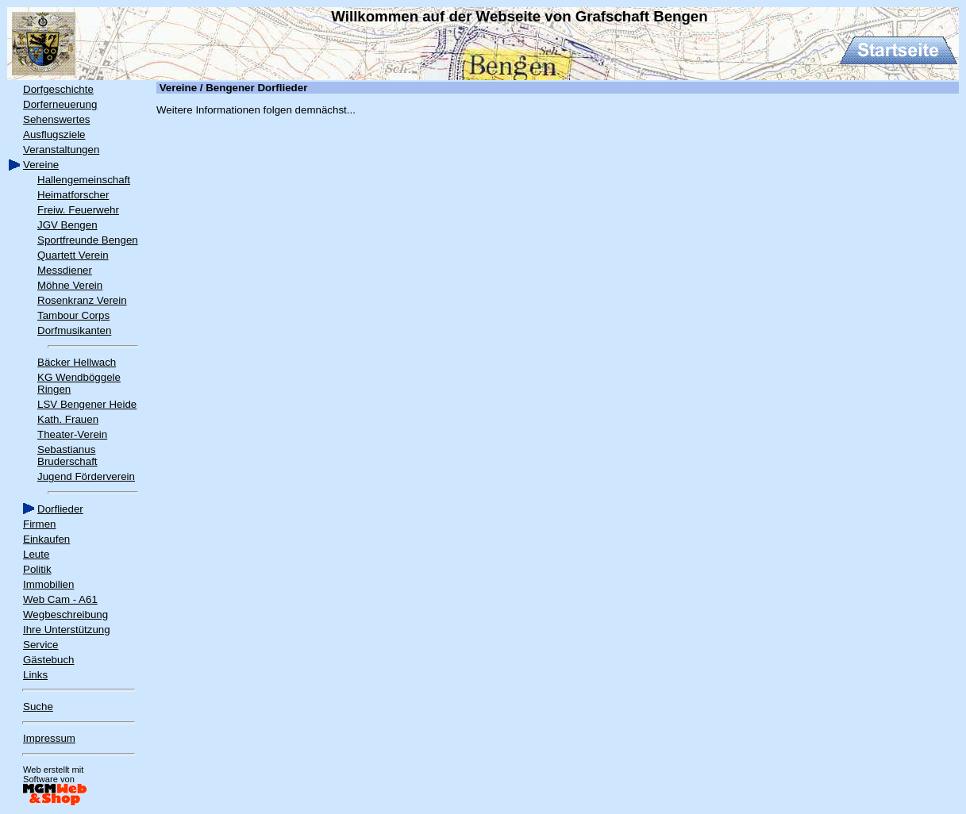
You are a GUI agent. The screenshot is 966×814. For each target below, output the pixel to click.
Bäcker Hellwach (76, 362)
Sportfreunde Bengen (87, 240)
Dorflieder (60, 509)
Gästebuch (48, 660)
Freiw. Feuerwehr (78, 210)
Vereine (41, 165)
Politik (37, 569)
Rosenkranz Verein (82, 300)
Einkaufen (46, 539)
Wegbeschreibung (65, 614)
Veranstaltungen (61, 150)
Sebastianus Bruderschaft (67, 455)
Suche (38, 706)
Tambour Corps (73, 315)
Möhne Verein (69, 285)
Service (40, 645)
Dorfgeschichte (58, 89)
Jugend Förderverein (86, 476)
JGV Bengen (67, 225)
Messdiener (64, 270)
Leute (36, 554)
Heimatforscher (73, 195)
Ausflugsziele (54, 134)
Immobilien (48, 584)
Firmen (39, 524)
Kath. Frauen (67, 419)
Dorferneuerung (60, 104)
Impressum (49, 738)
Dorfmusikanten (74, 330)
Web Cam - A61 (60, 599)
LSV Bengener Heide (87, 404)
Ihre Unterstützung (66, 629)
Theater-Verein (72, 434)
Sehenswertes (56, 119)
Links (35, 675)
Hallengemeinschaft (83, 180)
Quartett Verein (73, 255)
